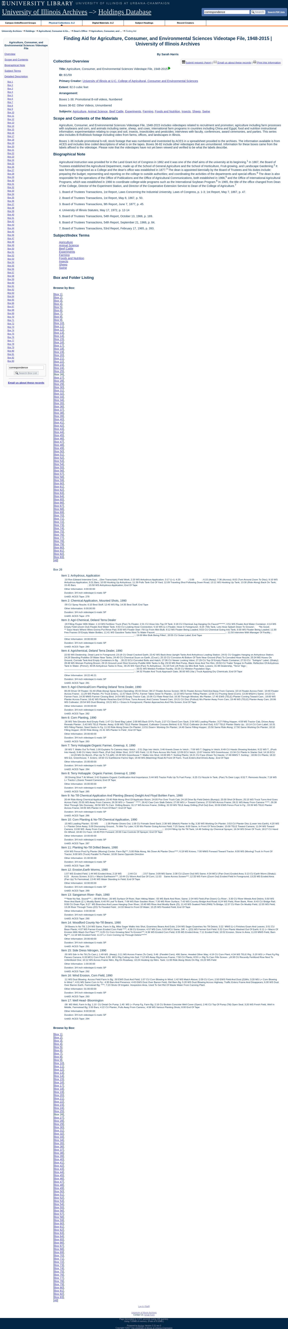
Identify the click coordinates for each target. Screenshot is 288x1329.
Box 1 (10, 82)
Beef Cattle (116, 111)
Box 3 (10, 88)
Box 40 (11, 214)
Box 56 (11, 269)
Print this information (267, 62)
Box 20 (11, 146)
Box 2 (10, 85)
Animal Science (98, 111)
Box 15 (11, 129)
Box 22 (11, 153)
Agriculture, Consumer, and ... (106, 31)
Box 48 (11, 242)
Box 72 (11, 323)
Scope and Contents (16, 59)
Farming (148, 111)
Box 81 (11, 354)
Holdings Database (124, 12)
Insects (186, 111)
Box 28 (11, 173)
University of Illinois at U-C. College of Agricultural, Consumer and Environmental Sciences (140, 81)
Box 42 (11, 221)
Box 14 (11, 126)
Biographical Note (15, 65)
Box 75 (11, 334)
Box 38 (11, 208)
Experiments (133, 111)
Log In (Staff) (144, 1306)
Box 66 (11, 303)
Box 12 (11, 119)
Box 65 (11, 299)
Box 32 (11, 187)
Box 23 (11, 156)
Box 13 (11, 122)
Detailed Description (16, 76)
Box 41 (11, 218)
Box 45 (11, 231)
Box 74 (11, 330)
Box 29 (11, 177)
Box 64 (11, 296)
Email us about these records (26, 382)
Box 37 (11, 204)
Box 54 (11, 262)
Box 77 (11, 340)
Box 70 (11, 317)
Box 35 (11, 197)
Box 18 (11, 139)
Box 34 (11, 194)
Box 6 (10, 99)
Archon (141, 1326)
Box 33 (11, 191)
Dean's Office (80, 31)
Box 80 (11, 351)
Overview (10, 53)
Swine (206, 111)
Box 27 (11, 170)
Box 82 (11, 357)
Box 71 (11, 320)
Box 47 (11, 238)
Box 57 (11, 272)
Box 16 (11, 133)
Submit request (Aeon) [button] (197, 62)
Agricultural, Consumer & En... (54, 31)
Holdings (30, 31)
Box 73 (11, 327)
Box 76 (11, 337)
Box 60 (11, 282)
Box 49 (11, 245)
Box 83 (11, 361)
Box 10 (11, 112)
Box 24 (11, 160)
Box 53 (11, 259)
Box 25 (11, 163)
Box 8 (10, 105)
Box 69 (11, 313)
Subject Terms (13, 70)
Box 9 (10, 109)
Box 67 (11, 306)
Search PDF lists (276, 12)
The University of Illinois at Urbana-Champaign (152, 1328)
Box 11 (11, 116)
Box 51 (11, 252)
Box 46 (11, 235)
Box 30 (11, 180)
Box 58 (11, 276)
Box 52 (11, 255)
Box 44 (11, 228)
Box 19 (11, 143)
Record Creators (185, 23)
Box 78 (11, 344)
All (55, 560)
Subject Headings (144, 23)
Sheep (196, 111)
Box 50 (11, 248)
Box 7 (10, 102)
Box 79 (11, 347)
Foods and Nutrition (167, 111)
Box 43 (11, 225)
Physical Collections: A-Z (62, 23)
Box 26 (11, 167)
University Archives (12, 31)
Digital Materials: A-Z (103, 23)
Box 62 (11, 289)
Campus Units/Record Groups (20, 23)
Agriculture (79, 111)
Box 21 (11, 150)
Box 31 (11, 184)
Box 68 (11, 310)
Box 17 (11, 136)
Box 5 (10, 95)
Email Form (149, 1315)
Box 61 (11, 286)
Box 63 (11, 293)
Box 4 (10, 92)
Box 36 (11, 201)
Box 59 (11, 279)
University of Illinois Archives (44, 12)
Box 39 (11, 211)
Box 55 (11, 265)
